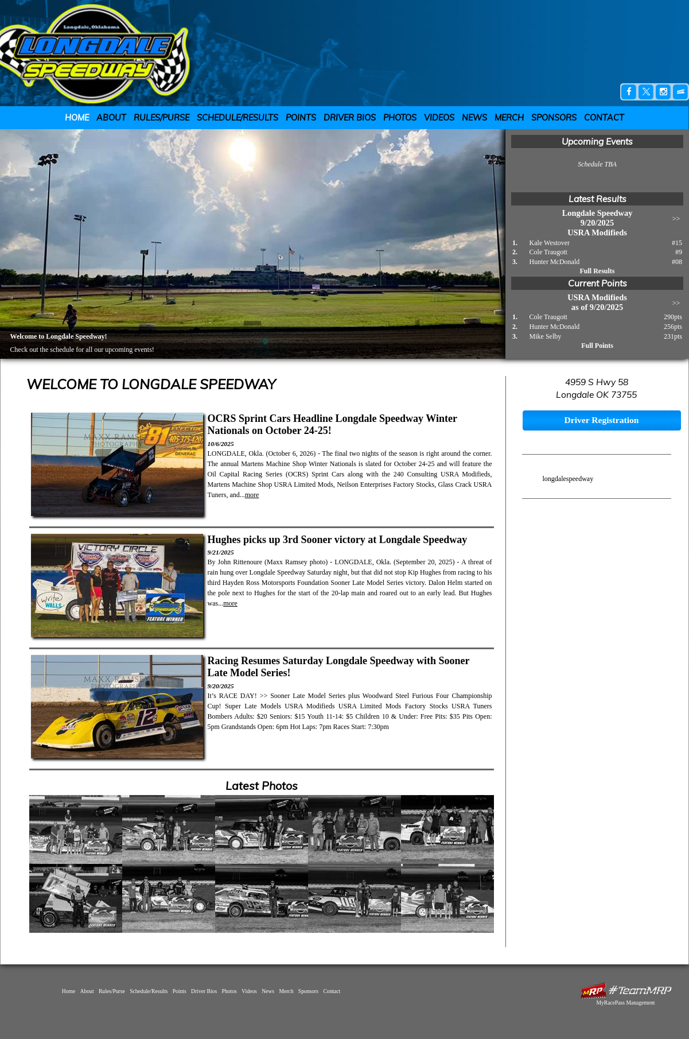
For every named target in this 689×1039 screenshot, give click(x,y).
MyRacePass (626, 990)
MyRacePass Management (625, 1002)
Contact (604, 118)
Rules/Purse (161, 118)
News (474, 118)
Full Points (597, 346)
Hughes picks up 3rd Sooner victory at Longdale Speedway (338, 539)
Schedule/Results (237, 118)
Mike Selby (546, 336)
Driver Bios (350, 118)
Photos (399, 118)
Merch (509, 118)
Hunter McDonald (555, 262)
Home (77, 118)
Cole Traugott (548, 252)
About (111, 118)
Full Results (596, 271)
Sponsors (554, 118)
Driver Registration (601, 420)
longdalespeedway (568, 479)
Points (301, 118)
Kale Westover (550, 243)
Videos (439, 118)
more (252, 495)
